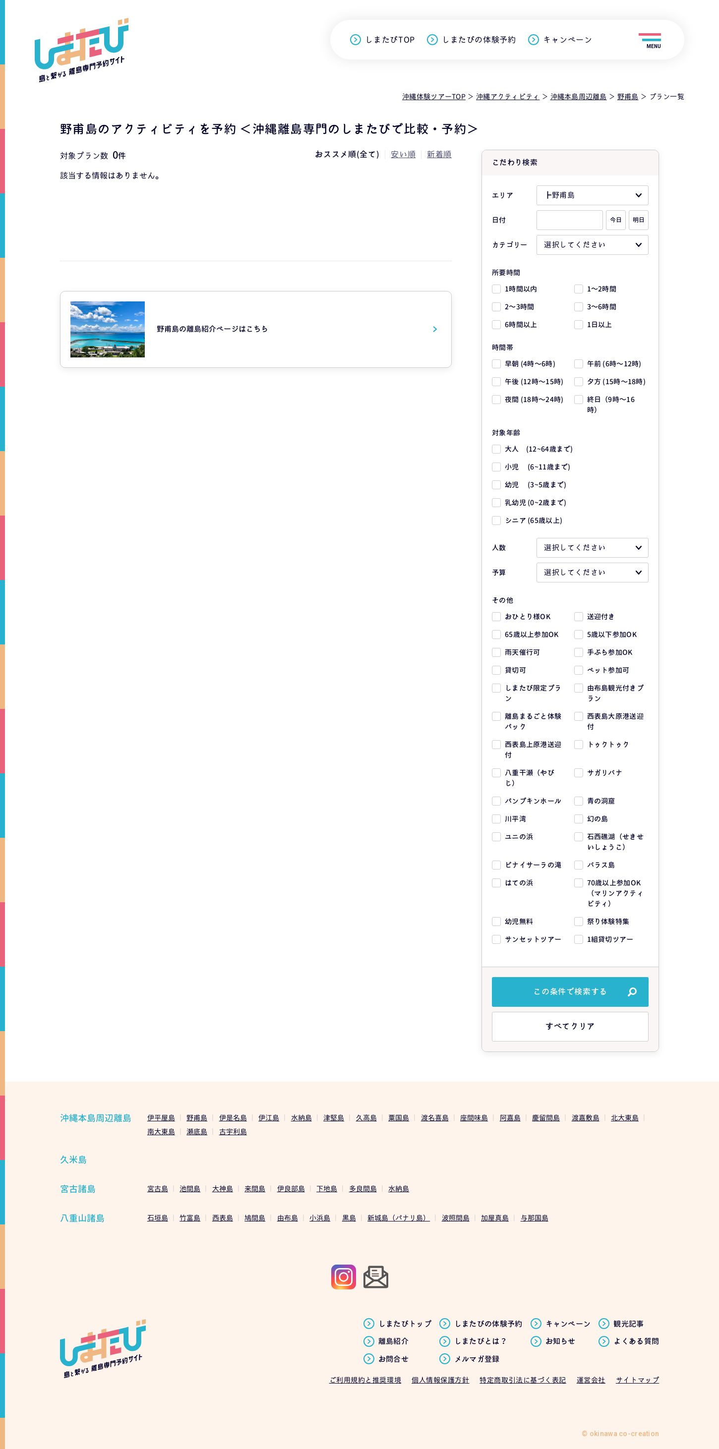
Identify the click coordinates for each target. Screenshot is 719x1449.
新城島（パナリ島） (398, 1217)
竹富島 (190, 1217)
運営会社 (591, 1380)
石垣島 (157, 1217)
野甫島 (196, 1117)
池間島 (190, 1188)
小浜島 (319, 1217)
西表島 (222, 1217)
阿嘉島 (510, 1117)
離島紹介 (393, 1341)
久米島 (73, 1160)
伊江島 (268, 1117)
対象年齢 (506, 432)
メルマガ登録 (477, 1359)
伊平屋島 (161, 1117)
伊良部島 (291, 1188)
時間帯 (502, 347)
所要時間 (506, 272)
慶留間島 (546, 1117)
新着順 (439, 154)
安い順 (403, 154)
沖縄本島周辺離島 (95, 1118)
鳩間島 (254, 1217)
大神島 (222, 1188)
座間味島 (474, 1117)
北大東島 (625, 1117)
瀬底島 (196, 1131)
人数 (499, 547)
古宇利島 (233, 1131)
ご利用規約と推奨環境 (365, 1380)
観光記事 (628, 1324)
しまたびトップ (404, 1324)
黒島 (349, 1217)
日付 (499, 220)
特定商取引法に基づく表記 (522, 1380)
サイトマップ (637, 1380)
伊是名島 (233, 1117)
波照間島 (456, 1217)
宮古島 (157, 1188)
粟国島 (398, 1117)
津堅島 (333, 1117)
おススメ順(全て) (347, 154)
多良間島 (363, 1188)
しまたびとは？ (480, 1341)
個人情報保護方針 (440, 1380)
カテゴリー (509, 244)
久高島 (366, 1117)
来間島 (254, 1188)
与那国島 (534, 1217)
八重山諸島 (82, 1218)
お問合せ (393, 1359)
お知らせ (560, 1341)
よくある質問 (636, 1341)
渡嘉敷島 (585, 1117)
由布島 (287, 1217)
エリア (502, 195)
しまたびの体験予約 (479, 40)
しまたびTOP (390, 40)
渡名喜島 (435, 1117)
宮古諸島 (78, 1189)
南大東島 (161, 1131)
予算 (499, 572)
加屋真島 (495, 1217)
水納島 (301, 1117)
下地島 (326, 1188)
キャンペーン (568, 40)
